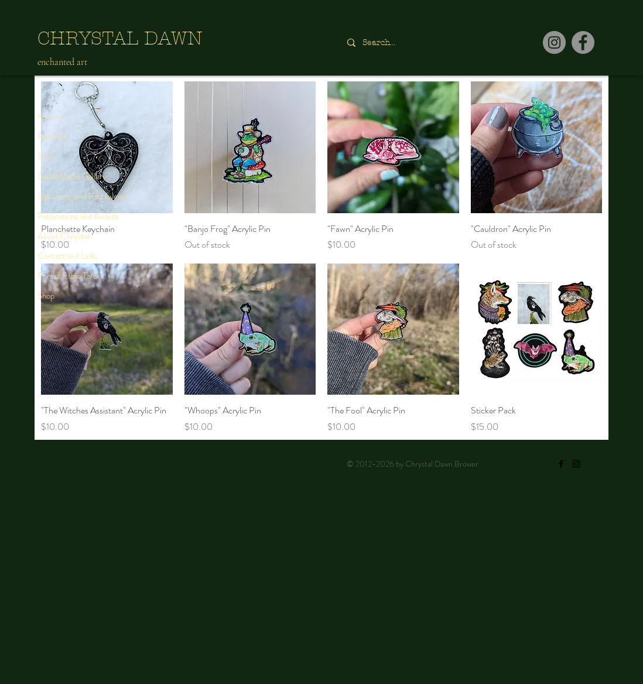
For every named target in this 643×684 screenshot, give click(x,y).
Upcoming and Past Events (82, 196)
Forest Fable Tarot (68, 275)
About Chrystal (63, 236)
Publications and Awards (78, 216)
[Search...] (428, 42)
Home (48, 116)
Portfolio (52, 136)
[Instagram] (554, 42)
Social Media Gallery (72, 176)
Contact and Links (67, 255)
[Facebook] (583, 42)
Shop (45, 156)
